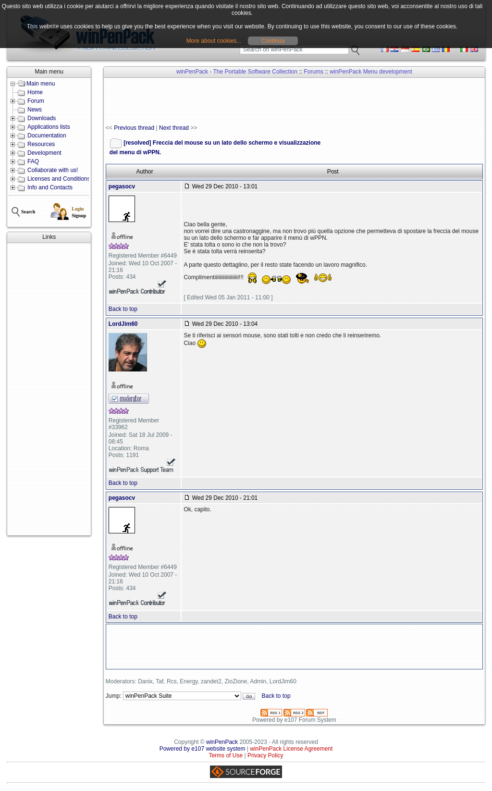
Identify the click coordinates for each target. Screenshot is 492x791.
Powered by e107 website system (203, 748)
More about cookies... (214, 40)
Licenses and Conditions (58, 178)
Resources (41, 144)
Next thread (174, 127)
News (34, 109)
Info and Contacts (50, 187)
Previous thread (134, 127)
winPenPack (222, 742)
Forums (313, 71)
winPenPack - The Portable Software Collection (236, 71)
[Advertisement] (49, 389)
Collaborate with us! (52, 170)
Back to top (123, 309)
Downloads (41, 118)
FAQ (33, 161)
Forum (35, 101)
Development (44, 152)
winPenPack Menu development (371, 71)
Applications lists (48, 127)
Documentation (46, 135)
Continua (272, 40)
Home (35, 92)
